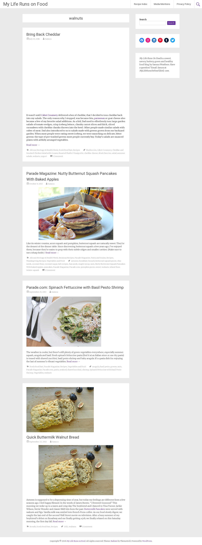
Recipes (76, 150)
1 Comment (58, 156)
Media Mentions (162, 4)
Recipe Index (140, 4)
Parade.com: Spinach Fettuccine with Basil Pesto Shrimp (75, 287)
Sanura (48, 39)
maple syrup (84, 264)
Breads (33, 526)
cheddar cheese (91, 153)
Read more (33, 145)
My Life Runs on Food (25, 4)
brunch (91, 261)
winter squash (32, 270)
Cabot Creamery (104, 150)
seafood (63, 370)
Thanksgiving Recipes (36, 261)
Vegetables (39, 373)
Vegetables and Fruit (56, 261)
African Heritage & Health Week (44, 150)
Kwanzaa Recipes (66, 258)
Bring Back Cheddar (43, 34)
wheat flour (115, 267)
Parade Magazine (82, 258)
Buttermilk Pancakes (94, 509)
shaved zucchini (74, 370)
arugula (95, 366)
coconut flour (38, 264)
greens (114, 366)
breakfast (83, 261)
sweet (98, 267)
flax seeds (73, 264)
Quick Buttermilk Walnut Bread (52, 437)
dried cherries (105, 153)
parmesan (99, 118)
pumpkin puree (88, 267)
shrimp (85, 370)
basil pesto (105, 366)
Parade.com (74, 267)
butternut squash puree (105, 261)
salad (114, 153)
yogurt (44, 156)
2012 (66, 526)
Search (142, 19)
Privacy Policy (184, 4)
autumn (74, 261)
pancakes (48, 267)
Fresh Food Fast (65, 150)
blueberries (91, 150)
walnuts (36, 156)
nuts (92, 264)
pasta (56, 370)
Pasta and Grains (98, 258)
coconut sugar (51, 264)
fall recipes (63, 264)
